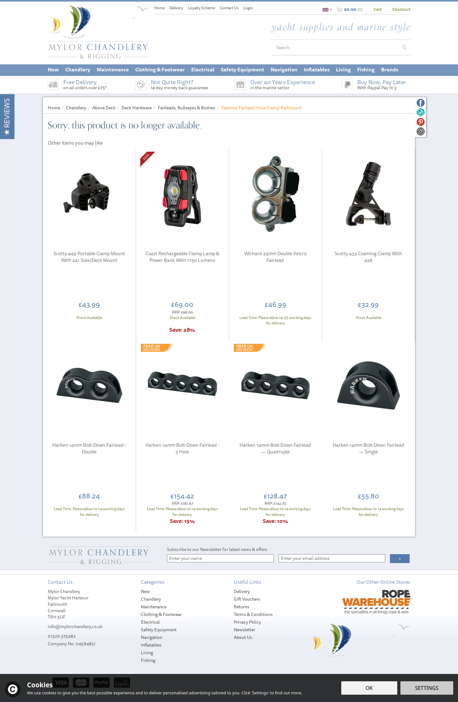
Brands (389, 69)
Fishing (148, 660)
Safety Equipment (159, 629)
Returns (241, 607)
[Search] (335, 47)
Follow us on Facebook (421, 103)
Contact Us (229, 8)
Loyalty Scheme (201, 8)
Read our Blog (421, 112)
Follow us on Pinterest (421, 122)
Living (147, 652)
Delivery (242, 591)
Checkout (401, 9)
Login (248, 8)
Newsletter (244, 629)
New (145, 591)
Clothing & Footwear (161, 614)
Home (159, 8)
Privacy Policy (247, 622)
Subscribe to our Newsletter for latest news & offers (217, 549)
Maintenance (153, 607)
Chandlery (151, 599)
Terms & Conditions (253, 614)
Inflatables (151, 645)
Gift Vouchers (247, 599)
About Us (243, 637)
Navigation (151, 637)
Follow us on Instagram (421, 131)
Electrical (150, 622)
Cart (378, 9)
